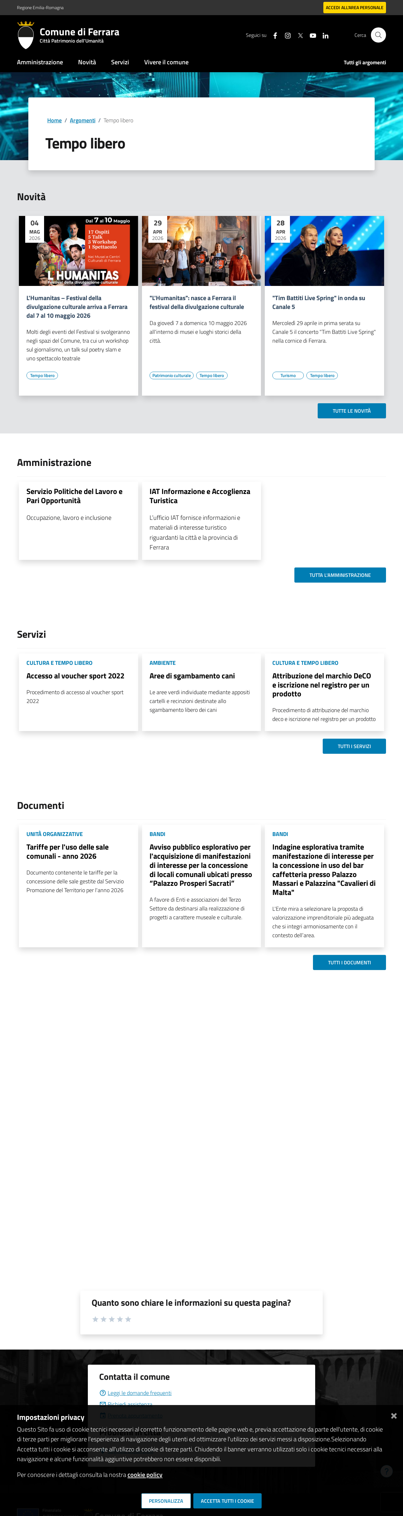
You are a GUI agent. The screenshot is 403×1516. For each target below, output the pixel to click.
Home (54, 120)
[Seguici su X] (297, 35)
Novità (87, 62)
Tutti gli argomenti (365, 62)
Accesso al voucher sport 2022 (75, 675)
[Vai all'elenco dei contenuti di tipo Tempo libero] (42, 375)
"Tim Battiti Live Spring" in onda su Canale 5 (318, 302)
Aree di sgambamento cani (192, 675)
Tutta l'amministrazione (340, 575)
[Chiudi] (394, 1414)
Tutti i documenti (349, 962)
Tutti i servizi (354, 746)
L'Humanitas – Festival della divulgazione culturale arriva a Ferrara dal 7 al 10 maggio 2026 (77, 306)
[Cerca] (378, 35)
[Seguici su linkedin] (322, 35)
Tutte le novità (352, 411)
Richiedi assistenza (125, 1404)
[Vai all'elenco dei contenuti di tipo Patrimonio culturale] (172, 375)
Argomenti (82, 120)
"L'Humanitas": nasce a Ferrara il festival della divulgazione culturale (197, 302)
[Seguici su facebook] (272, 35)
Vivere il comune (166, 62)
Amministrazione (40, 62)
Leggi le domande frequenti (135, 1393)
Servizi (120, 62)
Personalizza (166, 1501)
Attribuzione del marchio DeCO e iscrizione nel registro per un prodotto (321, 685)
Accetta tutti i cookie (227, 1501)
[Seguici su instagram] (285, 35)
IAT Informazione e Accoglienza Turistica (200, 495)
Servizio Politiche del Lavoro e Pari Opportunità (74, 495)
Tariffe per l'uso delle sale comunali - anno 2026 (67, 851)
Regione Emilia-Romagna (40, 7)
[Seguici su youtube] (310, 35)
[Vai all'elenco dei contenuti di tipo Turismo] (288, 375)
